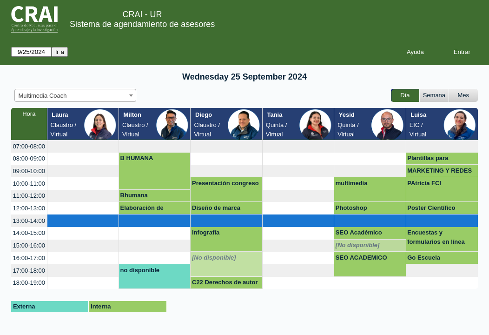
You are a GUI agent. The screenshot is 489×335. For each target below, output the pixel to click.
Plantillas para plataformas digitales (437, 159)
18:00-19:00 (29, 282)
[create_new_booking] (83, 146)
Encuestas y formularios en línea (436, 237)
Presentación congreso (225, 183)
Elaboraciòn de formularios (142, 209)
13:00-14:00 (29, 220)
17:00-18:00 (29, 270)
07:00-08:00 (29, 146)
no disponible (140, 270)
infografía (205, 232)
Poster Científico (431, 207)
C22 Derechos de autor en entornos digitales (225, 284)
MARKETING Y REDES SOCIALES (439, 172)
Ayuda (415, 51)
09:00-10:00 (29, 171)
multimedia (352, 183)
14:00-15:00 (29, 232)
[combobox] (75, 95)
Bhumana (134, 195)
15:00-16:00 (29, 245)
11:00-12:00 (29, 195)
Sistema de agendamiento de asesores (142, 24)
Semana (434, 95)
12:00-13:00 (29, 208)
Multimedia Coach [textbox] (43, 95)
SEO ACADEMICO (361, 257)
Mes (463, 95)
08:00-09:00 (29, 158)
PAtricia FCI (424, 183)
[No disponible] (358, 244)
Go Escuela (423, 257)
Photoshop (351, 207)
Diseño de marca (216, 207)
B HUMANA (136, 157)
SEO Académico (359, 232)
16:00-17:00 (29, 258)
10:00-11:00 (29, 183)
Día (405, 95)
